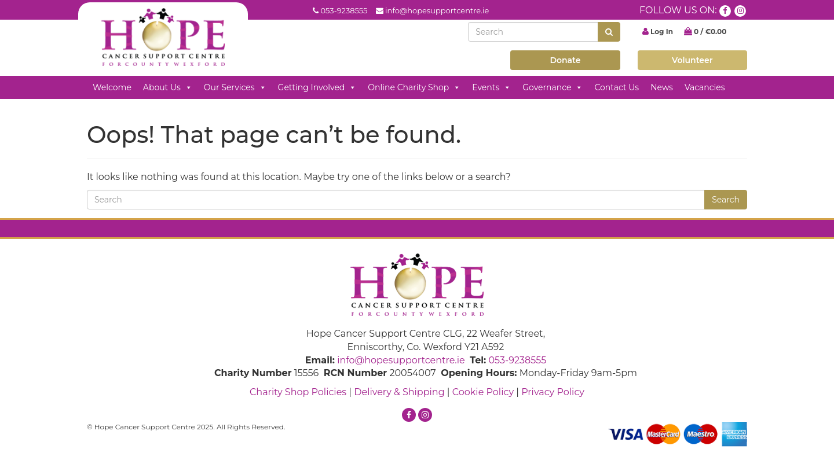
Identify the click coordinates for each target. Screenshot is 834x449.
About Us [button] (167, 87)
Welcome (112, 87)
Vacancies (705, 87)
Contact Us (616, 87)
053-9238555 (343, 10)
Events (491, 87)
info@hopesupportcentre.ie (437, 10)
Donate (565, 60)
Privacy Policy (552, 392)
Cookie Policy (483, 392)
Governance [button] (552, 87)
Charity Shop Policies (298, 392)
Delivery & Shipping (399, 392)
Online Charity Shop (414, 87)
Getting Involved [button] (317, 87)
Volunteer (692, 60)
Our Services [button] (235, 87)
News (661, 87)
